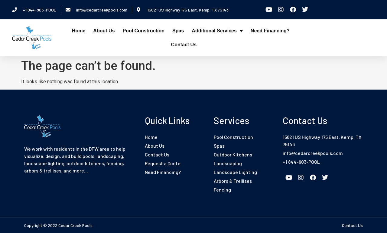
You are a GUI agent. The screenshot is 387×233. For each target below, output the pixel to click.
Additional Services (217, 30)
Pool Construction (143, 30)
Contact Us (184, 44)
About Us (104, 30)
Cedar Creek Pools (75, 225)
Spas (178, 30)
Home (78, 30)
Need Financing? (270, 30)
